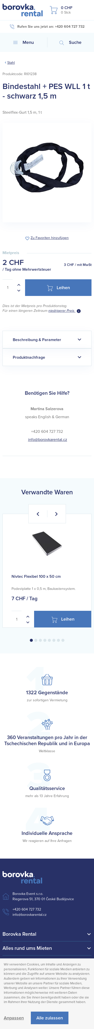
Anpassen (14, 1018)
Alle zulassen (49, 1018)
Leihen (58, 288)
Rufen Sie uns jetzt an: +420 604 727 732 (47, 26)
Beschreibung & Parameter (37, 339)
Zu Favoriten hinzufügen (50, 238)
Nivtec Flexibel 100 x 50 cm (36, 576)
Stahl (11, 62)
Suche (70, 42)
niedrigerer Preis (61, 311)
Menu (23, 42)
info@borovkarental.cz (47, 439)
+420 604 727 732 (27, 909)
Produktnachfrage (29, 357)
